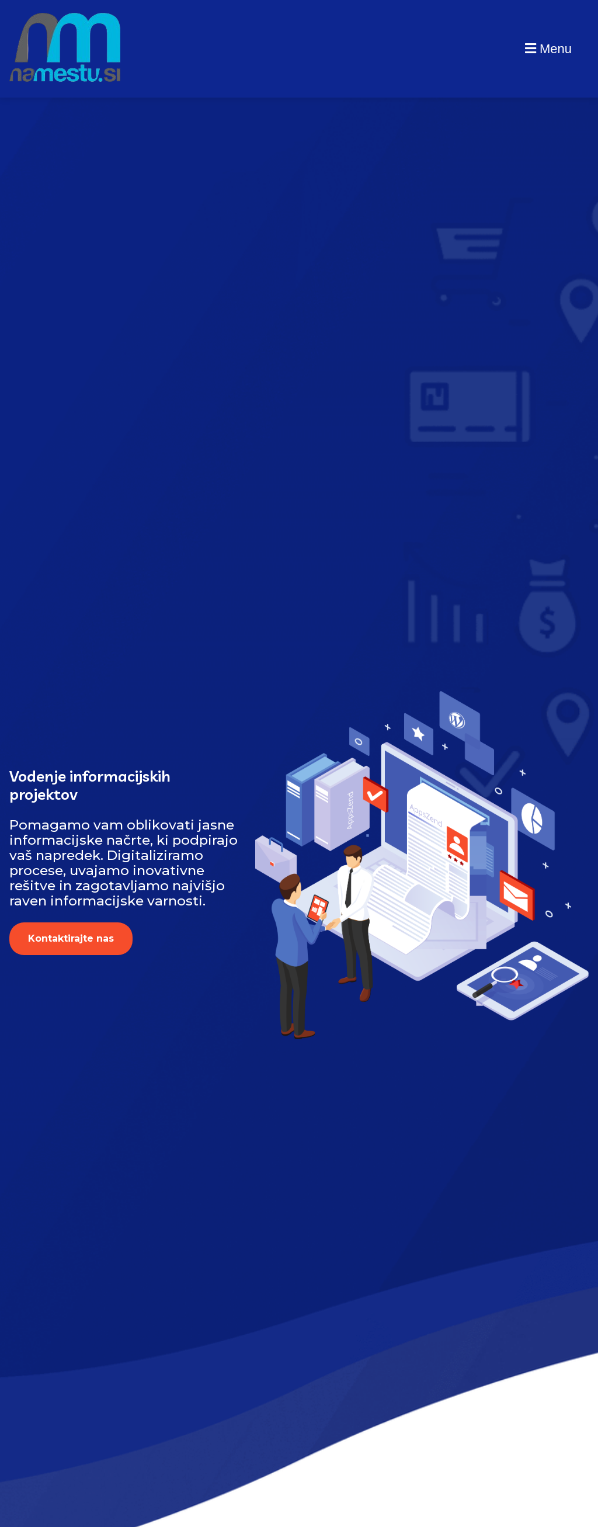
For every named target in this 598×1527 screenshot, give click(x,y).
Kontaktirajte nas (71, 938)
